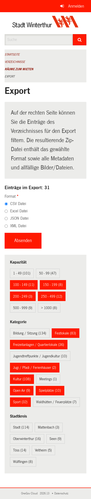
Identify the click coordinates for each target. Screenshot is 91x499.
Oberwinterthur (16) (27, 439)
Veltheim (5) (43, 450)
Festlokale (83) (65, 333)
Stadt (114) (21, 427)
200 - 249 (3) (22, 296)
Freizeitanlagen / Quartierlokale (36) (38, 345)
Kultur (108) (22, 379)
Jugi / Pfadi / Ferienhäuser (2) (34, 368)
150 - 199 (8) (53, 285)
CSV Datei (18, 204)
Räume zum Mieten (19, 69)
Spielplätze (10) (50, 390)
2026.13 (45, 493)
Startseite (12, 54)
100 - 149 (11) (23, 285)
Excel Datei (18, 211)
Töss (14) (19, 450)
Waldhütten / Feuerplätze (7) (56, 402)
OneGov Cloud (30, 493)
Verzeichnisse (15, 62)
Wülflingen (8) (23, 462)
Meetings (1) (48, 379)
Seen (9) (55, 439)
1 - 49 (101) (21, 273)
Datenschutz (62, 493)
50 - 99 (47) (47, 273)
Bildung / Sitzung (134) (29, 333)
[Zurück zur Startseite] (45, 23)
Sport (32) (20, 402)
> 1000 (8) (49, 308)
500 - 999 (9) (22, 308)
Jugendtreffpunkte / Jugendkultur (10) (40, 356)
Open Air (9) (21, 390)
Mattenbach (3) (48, 427)
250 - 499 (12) (51, 296)
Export (10, 76)
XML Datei (18, 226)
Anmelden (76, 6)
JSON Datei (19, 218)
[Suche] (79, 39)
